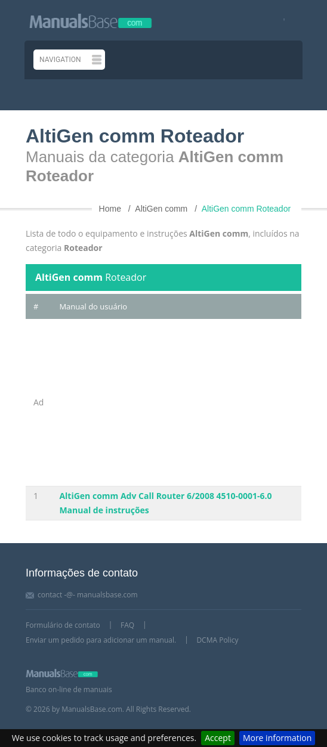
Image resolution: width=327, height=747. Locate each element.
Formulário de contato (63, 625)
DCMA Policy (217, 640)
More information (277, 737)
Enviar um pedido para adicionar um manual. (101, 640)
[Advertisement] (176, 402)
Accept (218, 737)
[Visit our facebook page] (280, 20)
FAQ (127, 625)
